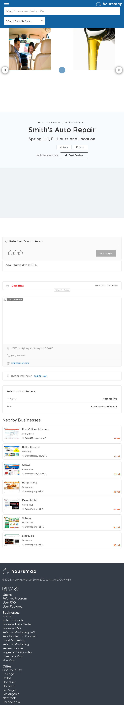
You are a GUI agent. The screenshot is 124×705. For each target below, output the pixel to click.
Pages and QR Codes (17, 610)
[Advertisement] (62, 151)
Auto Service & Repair (104, 364)
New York (9, 656)
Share (64, 105)
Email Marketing (14, 598)
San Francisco (12, 672)
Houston (8, 644)
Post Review (74, 113)
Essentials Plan (13, 614)
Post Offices (28, 392)
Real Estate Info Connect (20, 594)
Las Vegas (9, 648)
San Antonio (11, 668)
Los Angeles (11, 652)
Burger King (29, 441)
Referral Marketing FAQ (19, 590)
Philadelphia (11, 660)
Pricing (7, 574)
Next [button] (119, 49)
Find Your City (12, 628)
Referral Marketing (16, 602)
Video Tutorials (13, 578)
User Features (12, 564)
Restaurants (27, 445)
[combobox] (24, 21)
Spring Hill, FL (37, 449)
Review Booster (13, 606)
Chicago (8, 632)
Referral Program (15, 556)
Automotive (54, 80)
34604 (28, 396)
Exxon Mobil (29, 458)
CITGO (26, 423)
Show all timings (62, 248)
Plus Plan (9, 618)
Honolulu (9, 640)
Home (41, 80)
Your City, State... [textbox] (23, 20)
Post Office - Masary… (35, 387)
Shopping (26, 409)
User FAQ (9, 560)
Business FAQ (12, 586)
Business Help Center (17, 582)
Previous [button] (5, 49)
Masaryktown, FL (39, 396)
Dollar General (31, 405)
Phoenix (8, 664)
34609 (28, 449)
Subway (26, 476)
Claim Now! (40, 334)
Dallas (7, 636)
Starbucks (28, 494)
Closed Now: (18, 243)
